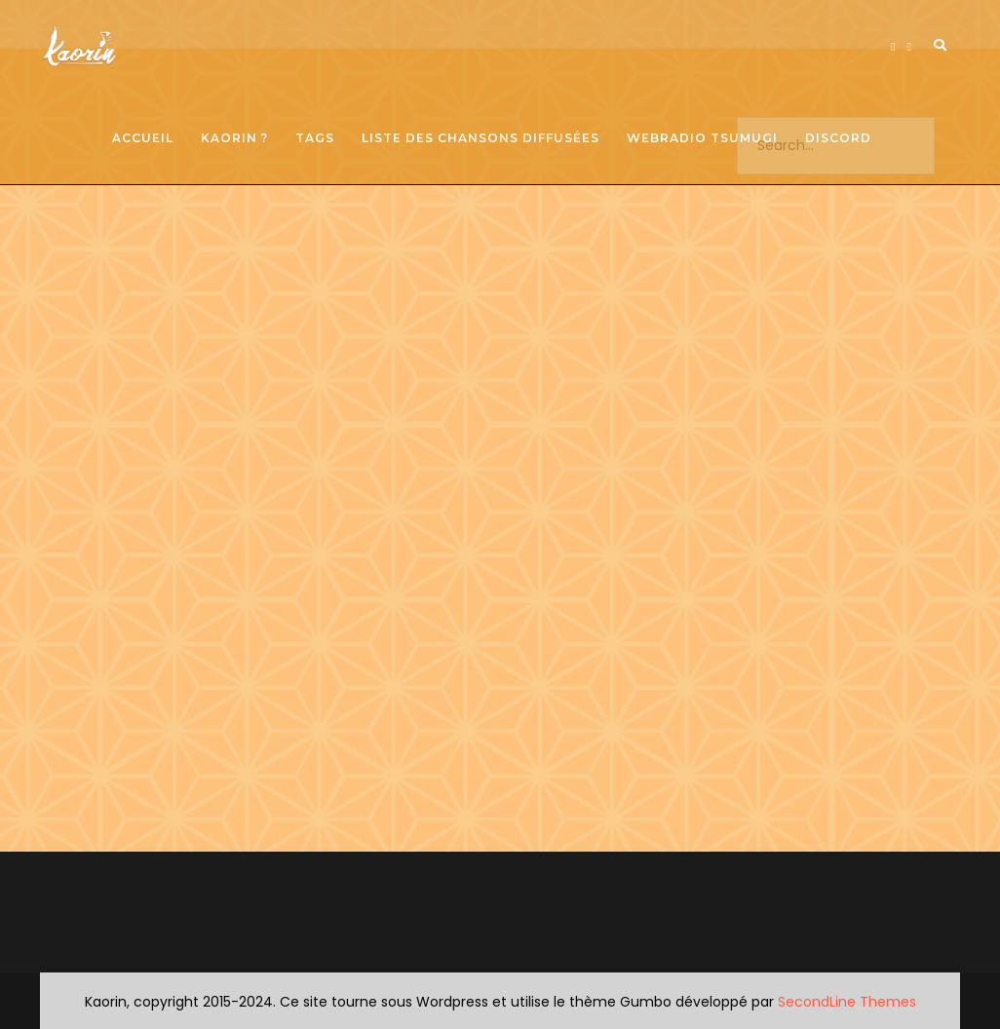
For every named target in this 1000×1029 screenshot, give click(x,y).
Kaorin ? (234, 138)
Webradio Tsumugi (702, 138)
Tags (314, 138)
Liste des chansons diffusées (480, 138)
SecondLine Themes (847, 1001)
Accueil (142, 138)
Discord (838, 138)
